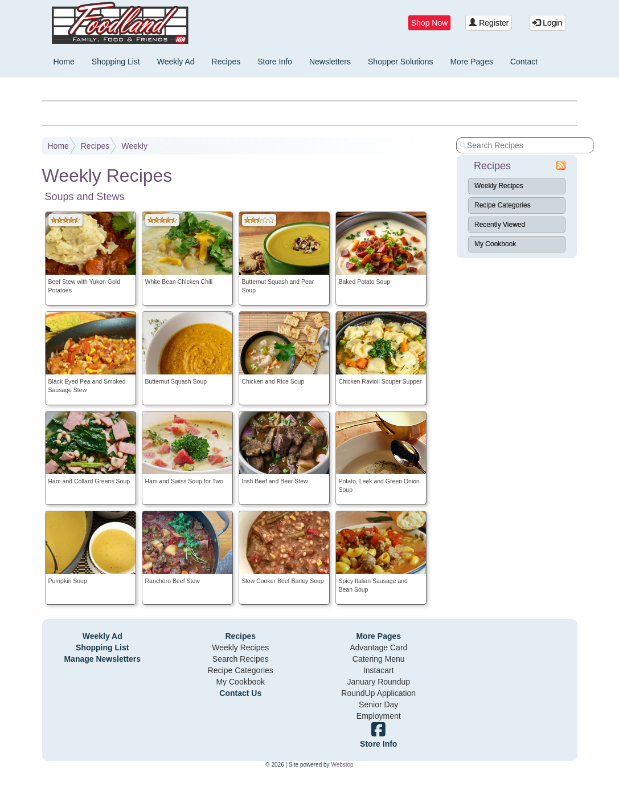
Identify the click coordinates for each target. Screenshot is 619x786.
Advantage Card (378, 647)
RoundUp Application (378, 693)
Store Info (274, 61)
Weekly (134, 145)
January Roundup (378, 681)
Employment (378, 715)
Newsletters (330, 61)
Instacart (378, 670)
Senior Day (378, 704)
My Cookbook (495, 244)
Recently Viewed (499, 225)
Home (64, 61)
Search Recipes (240, 658)
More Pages (471, 61)
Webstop (342, 764)
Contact (524, 61)
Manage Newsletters (102, 658)
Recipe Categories (502, 205)
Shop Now (429, 22)
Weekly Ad (176, 61)
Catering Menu (378, 658)
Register (489, 22)
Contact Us (240, 693)
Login (547, 22)
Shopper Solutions (400, 61)
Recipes (226, 61)
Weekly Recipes (498, 186)
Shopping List (116, 61)
